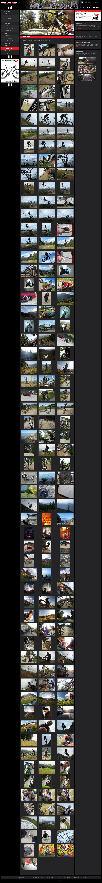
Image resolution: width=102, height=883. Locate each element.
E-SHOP (6, 53)
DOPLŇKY (9, 31)
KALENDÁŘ (9, 41)
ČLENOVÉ (9, 18)
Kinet (59, 880)
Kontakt (97, 2)
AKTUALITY (7, 11)
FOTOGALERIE (8, 48)
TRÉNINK (6, 46)
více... (86, 17)
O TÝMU (8, 16)
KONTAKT (9, 21)
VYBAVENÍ (7, 23)
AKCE (5, 33)
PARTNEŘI (7, 51)
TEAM (5, 13)
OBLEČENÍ (9, 28)
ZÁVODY (8, 36)
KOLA (8, 26)
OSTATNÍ (9, 38)
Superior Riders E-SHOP (83, 11)
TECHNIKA (7, 43)
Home (88, 2)
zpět (72, 874)
